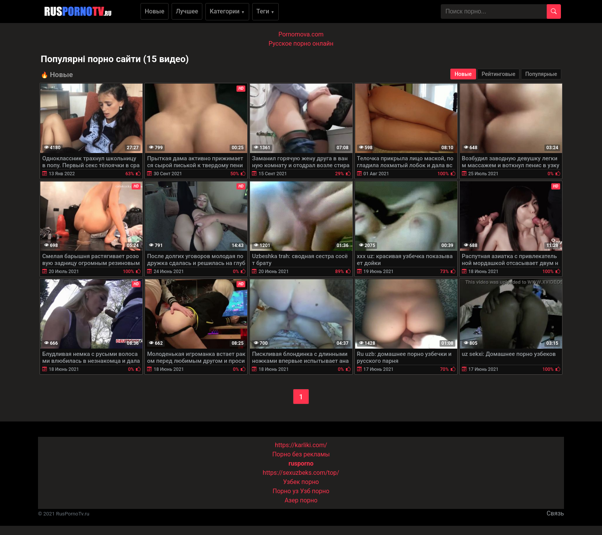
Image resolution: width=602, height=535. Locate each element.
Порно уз (286, 491)
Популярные (541, 74)
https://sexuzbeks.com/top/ (301, 472)
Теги (265, 11)
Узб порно (314, 491)
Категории (227, 11)
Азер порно (301, 500)
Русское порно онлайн (301, 43)
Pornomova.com (301, 34)
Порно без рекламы (301, 454)
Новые (154, 11)
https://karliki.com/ (301, 445)
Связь (555, 513)
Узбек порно (301, 482)
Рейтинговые (498, 74)
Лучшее (187, 11)
